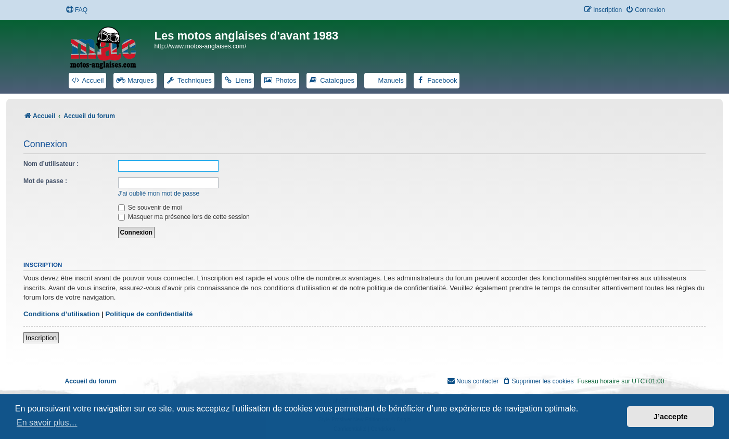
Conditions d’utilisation (61, 314)
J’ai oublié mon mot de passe (159, 193)
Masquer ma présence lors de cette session (184, 217)
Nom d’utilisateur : (51, 163)
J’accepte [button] (671, 416)
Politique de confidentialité (149, 314)
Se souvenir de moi (150, 207)
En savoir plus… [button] (47, 422)
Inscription (41, 338)
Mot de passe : (45, 181)
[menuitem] (76, 10)
